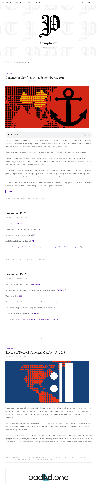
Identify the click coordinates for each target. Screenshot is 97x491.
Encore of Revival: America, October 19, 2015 (35, 352)
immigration (22, 338)
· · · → (7, 252)
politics (38, 338)
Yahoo (42, 259)
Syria (30, 259)
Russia (23, 259)
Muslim (70, 457)
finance (13, 338)
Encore (10, 348)
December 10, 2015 (17, 274)
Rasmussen (36, 284)
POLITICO (20, 223)
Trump (36, 259)
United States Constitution (41, 460)
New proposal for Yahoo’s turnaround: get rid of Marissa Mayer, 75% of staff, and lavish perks (45, 247)
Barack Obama (11, 457)
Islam (29, 199)
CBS (20, 296)
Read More (11, 192)
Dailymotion (7, 2)
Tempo (10, 209)
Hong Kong (21, 199)
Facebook (56, 457)
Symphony (48, 43)
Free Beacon (61, 290)
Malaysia (36, 199)
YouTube (19, 2)
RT (34, 235)
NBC (58, 302)
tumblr (29, 2)
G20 (13, 199)
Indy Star (36, 313)
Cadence (10, 73)
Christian (10, 259)
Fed (7, 338)
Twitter (38, 2)
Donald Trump (45, 457)
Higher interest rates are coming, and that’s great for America (37, 319)
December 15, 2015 (17, 213)
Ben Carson (23, 457)
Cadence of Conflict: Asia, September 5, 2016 (35, 78)
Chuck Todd (33, 457)
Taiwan (43, 199)
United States (23, 460)
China (8, 199)
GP (40, 229)
